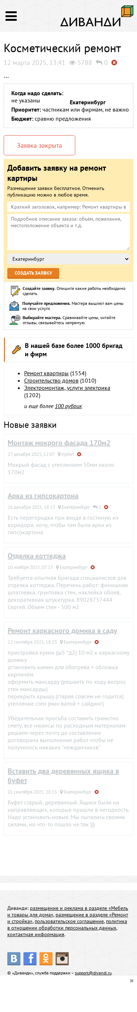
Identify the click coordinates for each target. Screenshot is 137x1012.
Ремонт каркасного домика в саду (62, 630)
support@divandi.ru (93, 973)
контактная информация (35, 934)
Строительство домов (51, 380)
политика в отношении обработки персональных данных (67, 924)
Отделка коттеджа (37, 556)
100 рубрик (68, 406)
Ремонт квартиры (46, 373)
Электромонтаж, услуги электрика (67, 387)
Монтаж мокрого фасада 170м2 (59, 442)
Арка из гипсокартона (43, 495)
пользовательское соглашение (69, 921)
